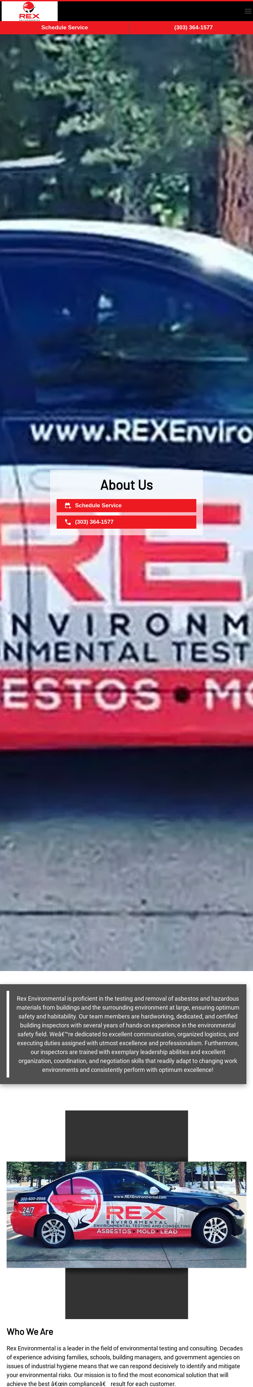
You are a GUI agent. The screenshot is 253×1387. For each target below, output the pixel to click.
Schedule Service (65, 27)
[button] (248, 11)
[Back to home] (30, 11)
